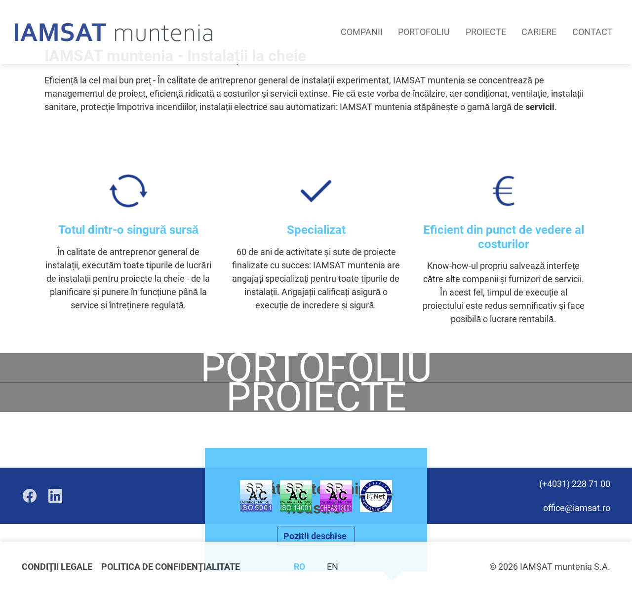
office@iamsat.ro (576, 508)
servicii (539, 107)
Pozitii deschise (316, 536)
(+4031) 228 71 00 (574, 484)
